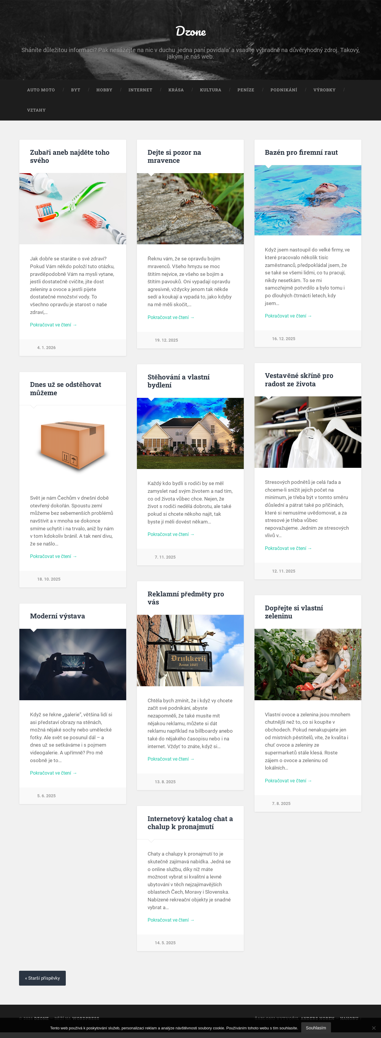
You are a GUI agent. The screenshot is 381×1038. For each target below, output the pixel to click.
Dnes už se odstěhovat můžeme (65, 390)
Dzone (190, 31)
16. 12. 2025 (283, 341)
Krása (176, 91)
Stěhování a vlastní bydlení (179, 383)
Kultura (210, 91)
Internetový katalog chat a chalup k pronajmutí (190, 826)
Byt (75, 91)
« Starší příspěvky (44, 984)
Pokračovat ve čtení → (55, 327)
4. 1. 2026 (46, 350)
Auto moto (41, 91)
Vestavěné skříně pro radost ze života (299, 381)
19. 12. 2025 (166, 342)
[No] (374, 1028)
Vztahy (36, 111)
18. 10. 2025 (48, 582)
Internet (140, 91)
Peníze (246, 91)
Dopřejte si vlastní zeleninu (294, 615)
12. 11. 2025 (283, 574)
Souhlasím (316, 1028)
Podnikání (284, 91)
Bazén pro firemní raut (301, 153)
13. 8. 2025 (165, 786)
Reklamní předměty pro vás (186, 601)
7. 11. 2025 (165, 560)
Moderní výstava (57, 619)
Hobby (104, 91)
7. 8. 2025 (281, 807)
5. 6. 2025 (46, 800)
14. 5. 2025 (165, 948)
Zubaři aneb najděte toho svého (69, 157)
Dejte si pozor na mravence (174, 157)
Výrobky (324, 91)
